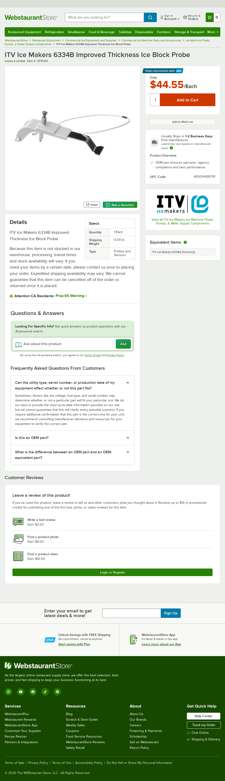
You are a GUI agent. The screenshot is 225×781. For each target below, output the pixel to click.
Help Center (204, 716)
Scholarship (138, 736)
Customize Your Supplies (23, 731)
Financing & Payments (146, 731)
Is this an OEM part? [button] (31, 438)
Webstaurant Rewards (20, 719)
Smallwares (76, 32)
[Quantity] (155, 99)
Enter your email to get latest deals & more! (68, 613)
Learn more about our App (161, 644)
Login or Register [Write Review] (112, 572)
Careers (135, 725)
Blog (69, 714)
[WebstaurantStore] (63, 665)
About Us (136, 714)
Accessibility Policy (89, 763)
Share (92, 205)
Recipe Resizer (16, 736)
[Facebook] (33, 692)
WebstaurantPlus (17, 714)
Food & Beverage (102, 32)
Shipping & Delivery (203, 739)
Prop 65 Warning (70, 296)
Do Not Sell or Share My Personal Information (140, 763)
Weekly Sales (75, 725)
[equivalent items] (185, 242)
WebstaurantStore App (21, 725)
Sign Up (170, 613)
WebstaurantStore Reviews (85, 742)
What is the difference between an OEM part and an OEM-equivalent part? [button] (63, 455)
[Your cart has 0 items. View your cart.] (213, 17)
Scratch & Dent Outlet (82, 719)
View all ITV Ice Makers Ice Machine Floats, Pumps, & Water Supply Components (183, 221)
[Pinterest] (57, 692)
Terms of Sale (14, 763)
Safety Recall (75, 748)
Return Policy (139, 748)
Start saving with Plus (74, 644)
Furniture (163, 32)
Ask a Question (120, 205)
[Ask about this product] (72, 343)
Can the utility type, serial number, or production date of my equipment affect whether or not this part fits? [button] (65, 385)
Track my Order (203, 725)
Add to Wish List (182, 121)
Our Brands (138, 719)
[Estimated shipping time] (171, 148)
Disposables (144, 32)
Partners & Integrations (21, 742)
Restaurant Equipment (24, 32)
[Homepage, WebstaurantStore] (31, 17)
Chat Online (198, 733)
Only (153, 77)
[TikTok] (45, 692)
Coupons (72, 731)
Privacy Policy (115, 355)
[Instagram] (8, 692)
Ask (123, 344)
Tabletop (125, 32)
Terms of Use (92, 355)
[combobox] (104, 17)
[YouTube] (20, 692)
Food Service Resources (84, 736)
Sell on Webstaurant (144, 742)
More (212, 32)
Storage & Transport (189, 32)
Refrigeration (54, 32)
